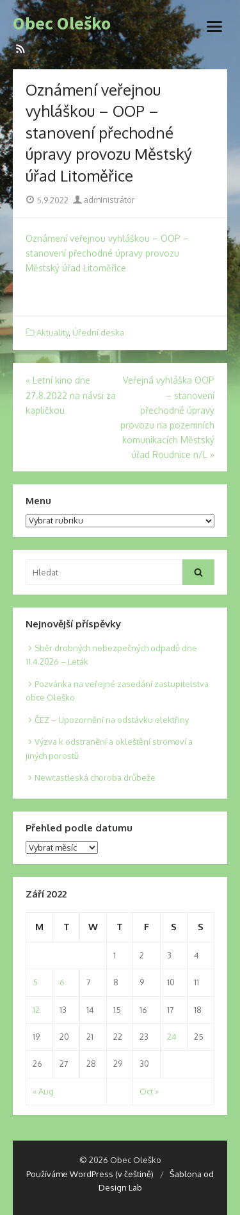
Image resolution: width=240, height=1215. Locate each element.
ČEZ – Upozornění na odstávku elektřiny (112, 720)
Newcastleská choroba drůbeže (95, 777)
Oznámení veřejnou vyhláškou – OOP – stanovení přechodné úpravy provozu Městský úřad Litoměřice (107, 253)
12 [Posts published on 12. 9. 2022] (36, 1010)
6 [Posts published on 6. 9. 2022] (62, 982)
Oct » (149, 1091)
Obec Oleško (62, 24)
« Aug (43, 1091)
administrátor (104, 199)
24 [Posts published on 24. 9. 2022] (172, 1037)
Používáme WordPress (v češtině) (90, 1174)
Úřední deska (98, 332)
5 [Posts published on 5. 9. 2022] (35, 982)
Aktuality (52, 332)
